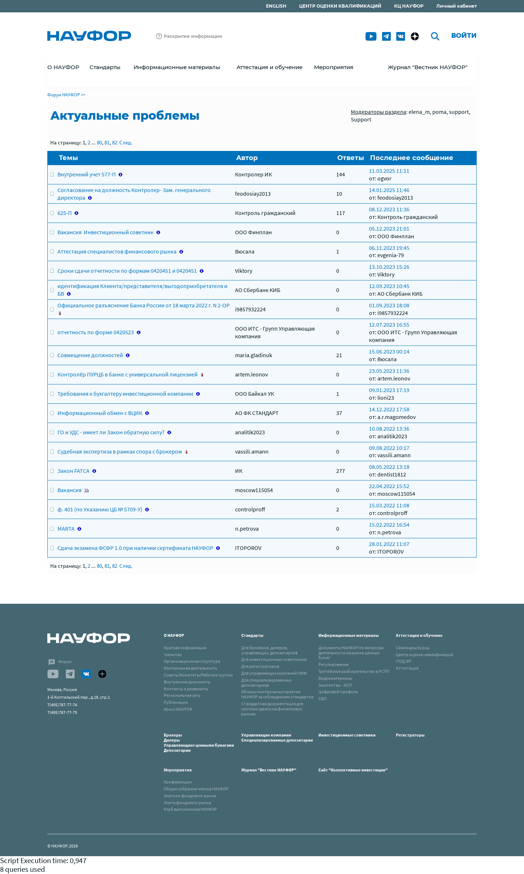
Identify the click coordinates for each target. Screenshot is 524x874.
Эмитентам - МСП (335, 685)
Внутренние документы (187, 682)
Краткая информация (185, 647)
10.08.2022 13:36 (389, 428)
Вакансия (69, 490)
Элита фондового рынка (187, 802)
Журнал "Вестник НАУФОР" (428, 67)
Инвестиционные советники (347, 735)
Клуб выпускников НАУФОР (190, 809)
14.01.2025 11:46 (389, 189)
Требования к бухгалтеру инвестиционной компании (125, 393)
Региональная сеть (182, 695)
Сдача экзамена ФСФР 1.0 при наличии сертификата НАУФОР (135, 547)
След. (125, 142)
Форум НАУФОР (63, 95)
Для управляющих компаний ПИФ (274, 673)
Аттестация (407, 668)
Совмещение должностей (90, 355)
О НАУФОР (174, 635)
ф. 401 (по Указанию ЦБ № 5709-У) (99, 509)
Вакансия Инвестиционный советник (105, 232)
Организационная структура (192, 661)
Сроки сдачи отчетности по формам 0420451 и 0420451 (127, 270)
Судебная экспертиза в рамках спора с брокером (119, 451)
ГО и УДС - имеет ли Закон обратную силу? (110, 432)
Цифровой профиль (338, 691)
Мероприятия (178, 770)
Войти (464, 36)
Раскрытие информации (193, 36)
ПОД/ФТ (403, 661)
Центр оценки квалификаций (424, 654)
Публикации (176, 702)
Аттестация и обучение (419, 635)
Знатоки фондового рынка (190, 795)
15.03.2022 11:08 (389, 505)
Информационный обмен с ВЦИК (99, 412)
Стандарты (252, 635)
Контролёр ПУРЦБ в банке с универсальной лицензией (127, 374)
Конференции (178, 782)
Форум (65, 661)
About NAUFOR (178, 709)
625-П (64, 212)
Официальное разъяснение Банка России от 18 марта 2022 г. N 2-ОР (143, 305)
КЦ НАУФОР (409, 6)
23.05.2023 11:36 (389, 370)
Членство (173, 654)
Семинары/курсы (412, 647)
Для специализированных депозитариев (266, 682)
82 (114, 142)
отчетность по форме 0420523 (95, 332)
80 (99, 142)
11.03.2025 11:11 (389, 170)
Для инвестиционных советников (273, 659)
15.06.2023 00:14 (389, 351)
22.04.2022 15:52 (389, 486)
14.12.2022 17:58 (389, 409)
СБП (322, 698)
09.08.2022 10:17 (389, 447)
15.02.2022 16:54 (389, 524)
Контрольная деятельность (190, 668)
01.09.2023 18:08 (389, 305)
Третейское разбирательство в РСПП (354, 671)
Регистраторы (410, 735)
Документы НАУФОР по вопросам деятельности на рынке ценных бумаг (351, 653)
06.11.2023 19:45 (389, 247)
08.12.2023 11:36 (389, 209)
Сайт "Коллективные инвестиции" (353, 770)
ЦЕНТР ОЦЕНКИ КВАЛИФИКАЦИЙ (340, 6)
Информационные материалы (348, 635)
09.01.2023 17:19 (389, 390)
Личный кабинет (456, 6)
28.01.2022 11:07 (389, 543)
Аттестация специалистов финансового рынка (116, 251)
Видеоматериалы (335, 678)
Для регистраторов (260, 666)
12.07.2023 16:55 (389, 324)
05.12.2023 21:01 (389, 228)
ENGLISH (276, 6)
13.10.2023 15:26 (389, 266)
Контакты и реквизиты (186, 688)
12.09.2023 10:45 (389, 286)
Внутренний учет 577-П (86, 174)
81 (107, 142)
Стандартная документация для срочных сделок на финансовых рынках (272, 709)
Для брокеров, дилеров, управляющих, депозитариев (269, 650)
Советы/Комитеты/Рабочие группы (198, 675)
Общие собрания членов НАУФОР (196, 788)
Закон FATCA (73, 470)
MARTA (66, 528)
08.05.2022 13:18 (389, 466)
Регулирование (333, 664)
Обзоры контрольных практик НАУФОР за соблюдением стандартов (277, 694)
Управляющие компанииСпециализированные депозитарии (277, 737)
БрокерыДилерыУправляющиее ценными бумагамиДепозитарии (199, 742)
